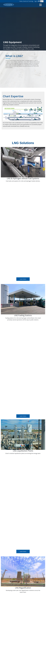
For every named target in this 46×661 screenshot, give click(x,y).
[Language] (41, 1)
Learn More (23, 279)
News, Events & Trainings (26, 1)
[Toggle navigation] (40, 5)
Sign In (37, 1)
